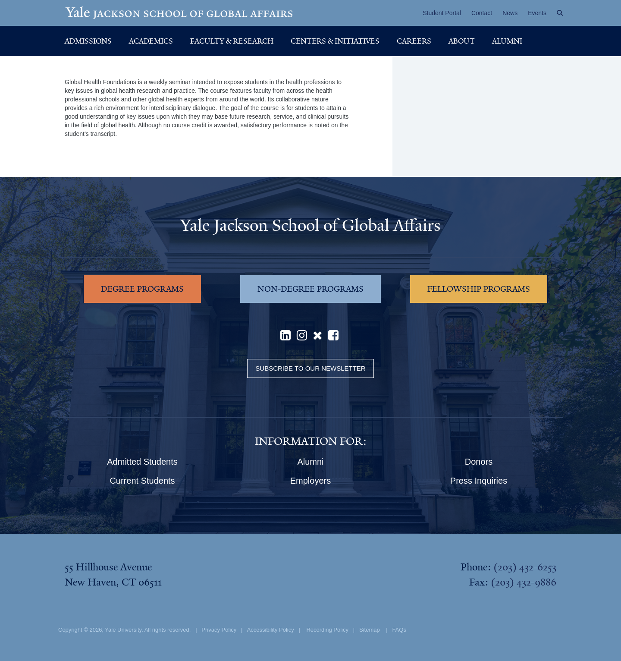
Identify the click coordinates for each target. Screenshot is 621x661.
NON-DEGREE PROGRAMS (310, 289)
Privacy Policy (218, 629)
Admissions (88, 41)
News (510, 12)
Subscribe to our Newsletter (310, 368)
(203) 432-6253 (524, 566)
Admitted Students (142, 461)
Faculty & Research (231, 41)
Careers (414, 41)
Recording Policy (327, 629)
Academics (151, 41)
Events (537, 12)
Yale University (123, 629)
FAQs (399, 629)
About (461, 41)
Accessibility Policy (270, 629)
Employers (310, 480)
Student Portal (442, 12)
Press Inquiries (478, 480)
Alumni (507, 41)
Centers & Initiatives (335, 41)
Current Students (142, 480)
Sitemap (369, 629)
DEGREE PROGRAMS (142, 289)
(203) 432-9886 (523, 582)
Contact (481, 12)
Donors (478, 461)
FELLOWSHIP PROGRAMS (478, 289)
